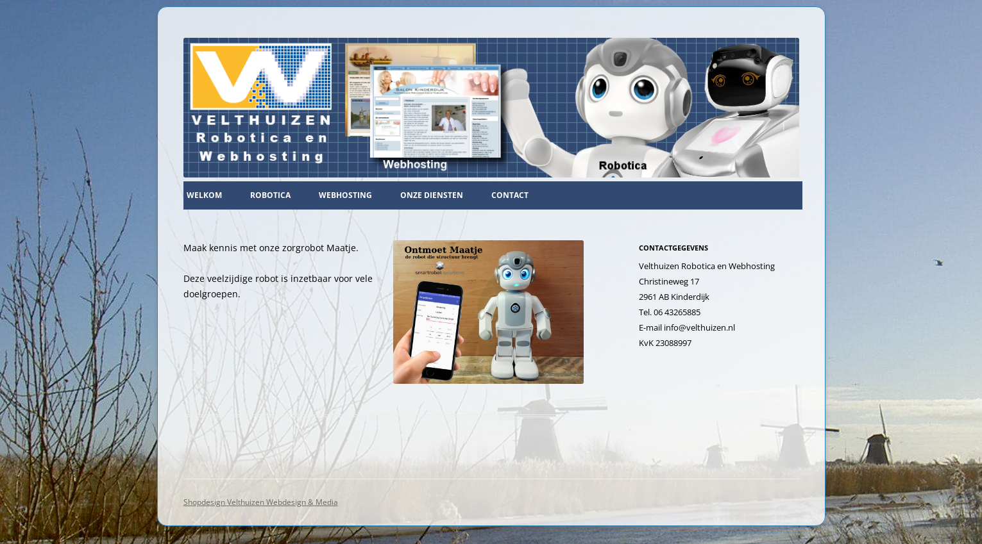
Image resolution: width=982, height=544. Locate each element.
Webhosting (345, 195)
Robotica (270, 195)
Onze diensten (431, 195)
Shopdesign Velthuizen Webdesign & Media (260, 502)
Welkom (204, 195)
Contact (510, 195)
